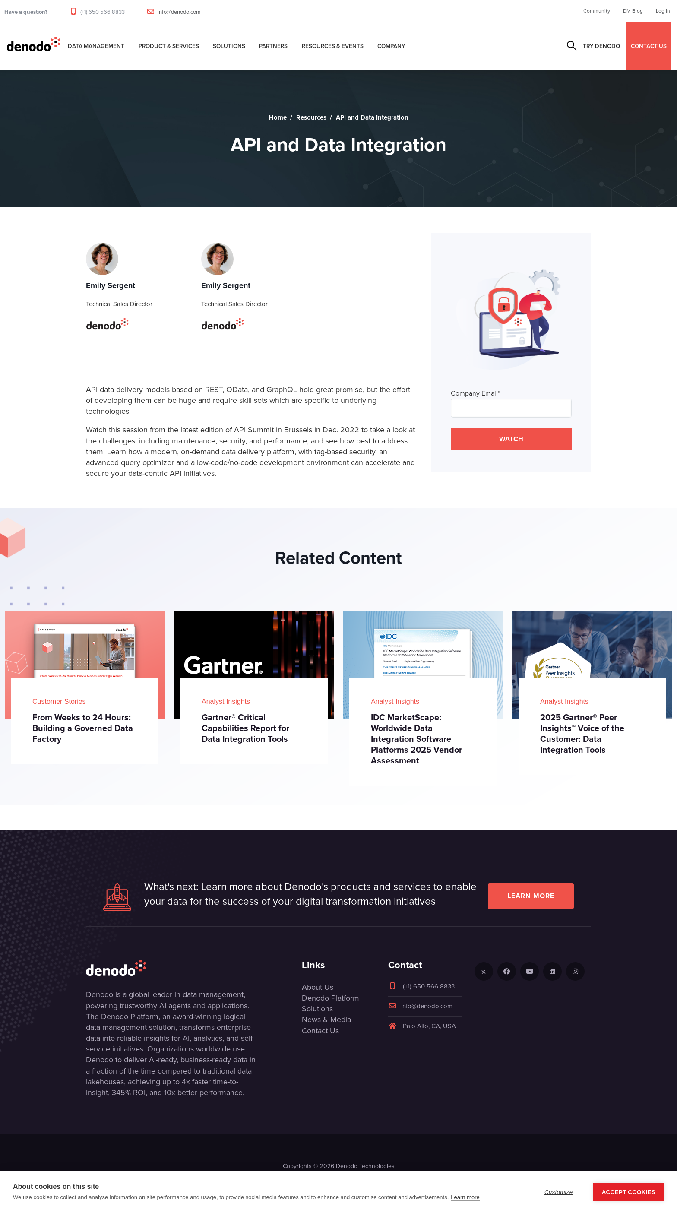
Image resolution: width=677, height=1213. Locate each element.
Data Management (96, 45)
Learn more (530, 896)
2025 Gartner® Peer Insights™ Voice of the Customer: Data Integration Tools (582, 733)
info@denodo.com (179, 12)
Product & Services (169, 45)
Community (596, 11)
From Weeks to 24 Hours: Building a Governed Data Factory (82, 728)
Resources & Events (333, 45)
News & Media (326, 1019)
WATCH (511, 439)
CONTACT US (649, 45)
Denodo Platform (330, 998)
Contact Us (320, 1030)
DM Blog (633, 11)
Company (391, 45)
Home (278, 117)
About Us (317, 987)
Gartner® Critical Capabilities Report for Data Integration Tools (245, 728)
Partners (273, 45)
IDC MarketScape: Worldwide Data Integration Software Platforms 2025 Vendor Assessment (416, 739)
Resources (311, 117)
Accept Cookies (628, 1192)
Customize (558, 1192)
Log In (663, 11)
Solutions (229, 45)
